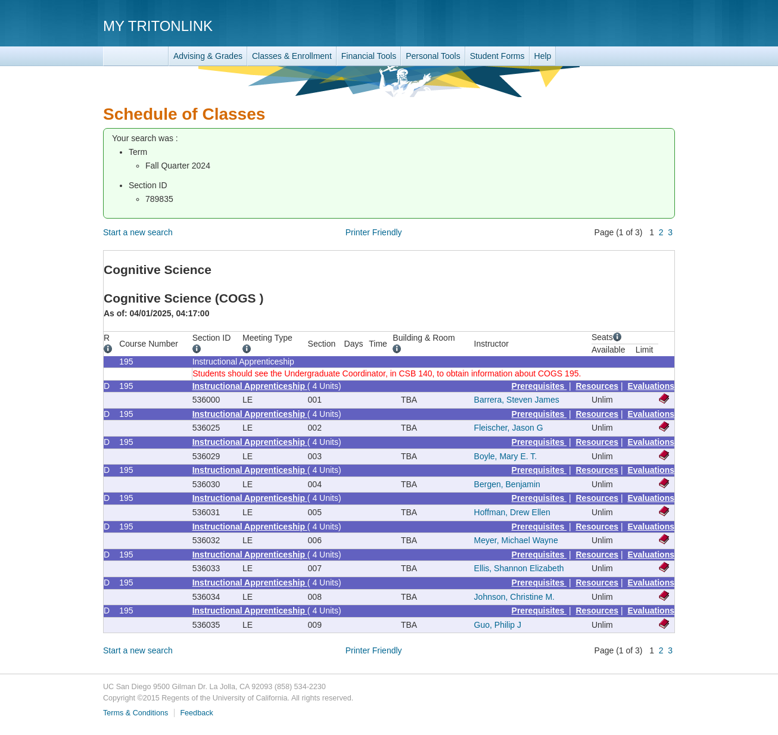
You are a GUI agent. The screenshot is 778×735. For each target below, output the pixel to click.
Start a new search (138, 232)
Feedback (196, 713)
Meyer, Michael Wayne (516, 540)
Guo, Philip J (497, 625)
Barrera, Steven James (516, 399)
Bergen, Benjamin (507, 484)
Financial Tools (368, 56)
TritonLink (136, 56)
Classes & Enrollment (292, 56)
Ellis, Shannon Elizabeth (519, 568)
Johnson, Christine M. (514, 597)
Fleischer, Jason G (508, 427)
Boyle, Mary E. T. (505, 456)
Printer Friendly (374, 232)
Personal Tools (433, 56)
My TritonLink (158, 26)
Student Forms (497, 56)
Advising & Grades (207, 56)
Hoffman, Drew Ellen (512, 512)
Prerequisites (539, 386)
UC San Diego (607, 25)
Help (543, 56)
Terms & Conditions (135, 713)
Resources (597, 386)
